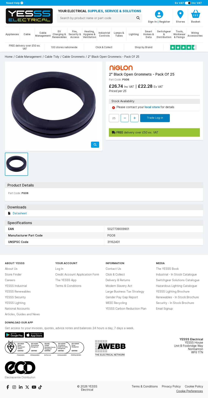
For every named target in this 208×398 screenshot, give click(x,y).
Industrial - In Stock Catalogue (176, 274)
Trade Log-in (155, 117)
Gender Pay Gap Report (122, 297)
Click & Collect (115, 274)
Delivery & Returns (118, 280)
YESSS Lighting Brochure (173, 291)
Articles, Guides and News (22, 314)
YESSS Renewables (18, 291)
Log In (59, 268)
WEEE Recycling (116, 303)
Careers (10, 280)
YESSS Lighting (15, 303)
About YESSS (15, 263)
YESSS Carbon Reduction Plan (126, 308)
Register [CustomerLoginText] (164, 21)
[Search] (138, 18)
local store (152, 107)
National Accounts (17, 308)
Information (115, 263)
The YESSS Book (167, 268)
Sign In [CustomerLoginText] (152, 21)
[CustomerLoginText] (159, 13)
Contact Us (113, 268)
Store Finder (13, 274)
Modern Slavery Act (119, 285)
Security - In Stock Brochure (175, 303)
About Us (11, 268)
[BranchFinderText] (180, 16)
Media (160, 263)
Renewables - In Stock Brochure (177, 297)
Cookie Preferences (189, 391)
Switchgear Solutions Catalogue (177, 280)
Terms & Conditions (68, 285)
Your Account (66, 263)
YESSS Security (15, 297)
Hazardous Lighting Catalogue (176, 285)
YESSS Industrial (16, 285)
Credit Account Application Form (77, 274)
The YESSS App (66, 280)
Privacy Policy (171, 386)
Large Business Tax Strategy (125, 291)
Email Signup (164, 308)
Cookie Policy (194, 386)
